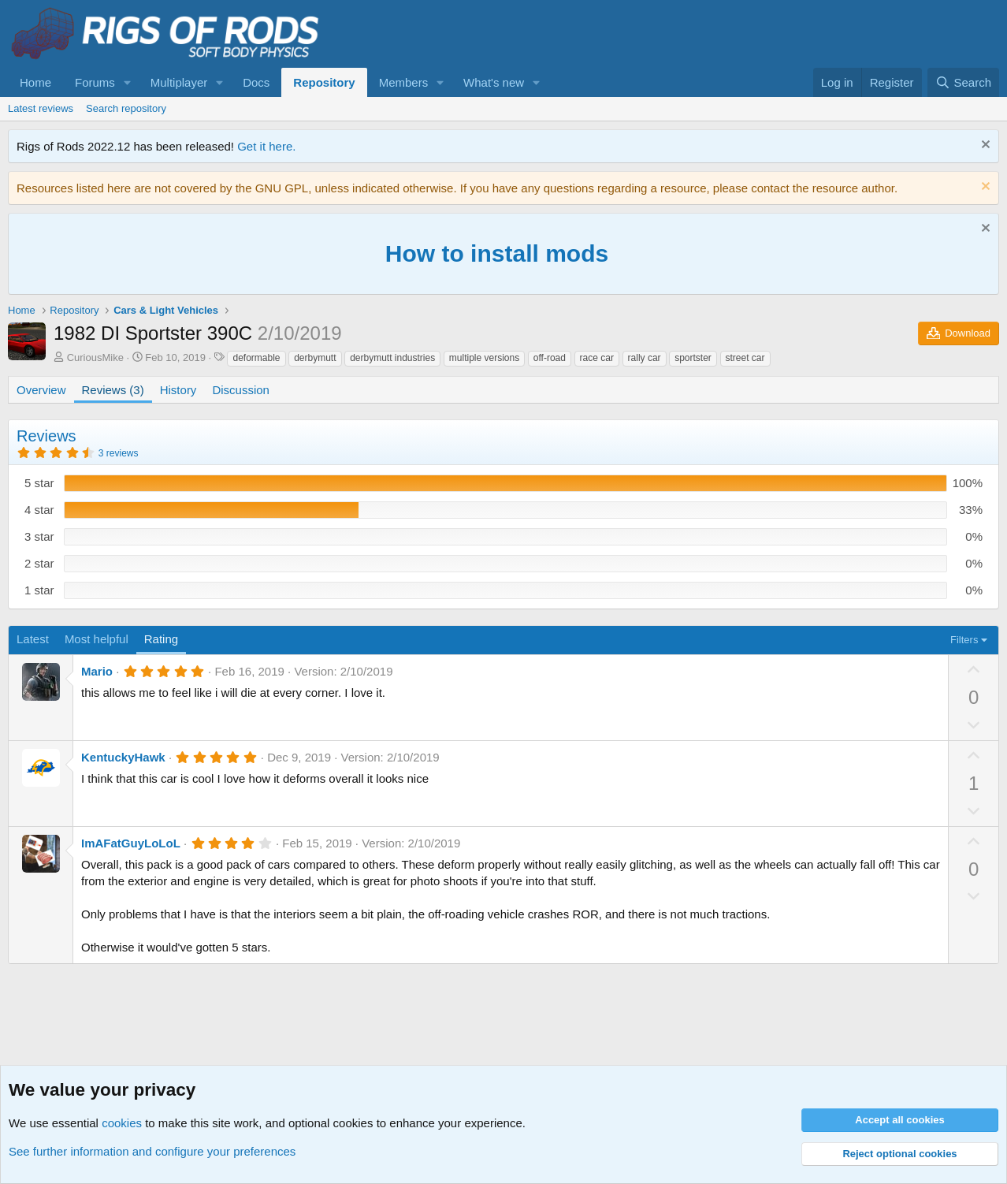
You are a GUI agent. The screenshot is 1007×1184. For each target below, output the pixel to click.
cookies (122, 1123)
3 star (39, 536)
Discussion (240, 390)
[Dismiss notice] (983, 146)
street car (745, 357)
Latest (33, 639)
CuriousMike (95, 357)
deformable (256, 357)
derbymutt (315, 357)
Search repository (126, 108)
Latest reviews (40, 108)
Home (35, 82)
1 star (39, 590)
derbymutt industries (392, 357)
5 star (39, 483)
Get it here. (266, 146)
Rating (161, 639)
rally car (644, 357)
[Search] (963, 82)
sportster (693, 357)
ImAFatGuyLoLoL (130, 843)
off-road (549, 357)
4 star (39, 509)
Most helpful (96, 639)
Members (404, 82)
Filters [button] (964, 640)
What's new (493, 82)
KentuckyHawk (123, 757)
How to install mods (496, 253)
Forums (95, 82)
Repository (324, 82)
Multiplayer (179, 82)
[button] (128, 82)
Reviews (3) (113, 390)
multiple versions (484, 357)
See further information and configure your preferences (152, 1151)
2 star (39, 563)
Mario (97, 671)
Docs (256, 82)
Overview (41, 390)
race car (597, 357)
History (178, 390)
